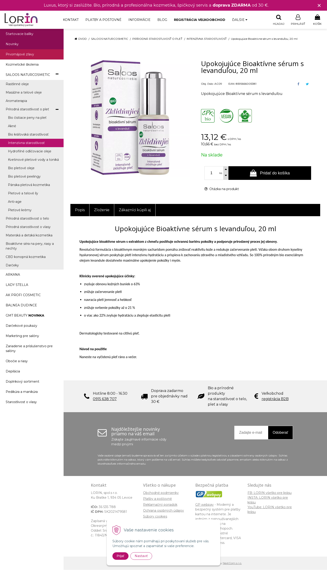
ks (220, 173)
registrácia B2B (275, 399)
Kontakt (71, 20)
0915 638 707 (105, 399)
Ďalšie (239, 20)
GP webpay (204, 505)
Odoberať (280, 433)
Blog (162, 20)
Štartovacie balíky (19, 34)
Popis (80, 210)
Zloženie (101, 210)
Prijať (120, 556)
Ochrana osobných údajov (163, 511)
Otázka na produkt (221, 189)
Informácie (139, 20)
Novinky (12, 44)
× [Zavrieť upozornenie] (319, 5)
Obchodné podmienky (161, 493)
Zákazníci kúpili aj (135, 210)
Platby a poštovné (103, 20)
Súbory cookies (155, 517)
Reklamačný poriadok (160, 505)
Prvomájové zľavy (20, 54)
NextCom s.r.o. (232, 563)
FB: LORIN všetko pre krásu (270, 493)
